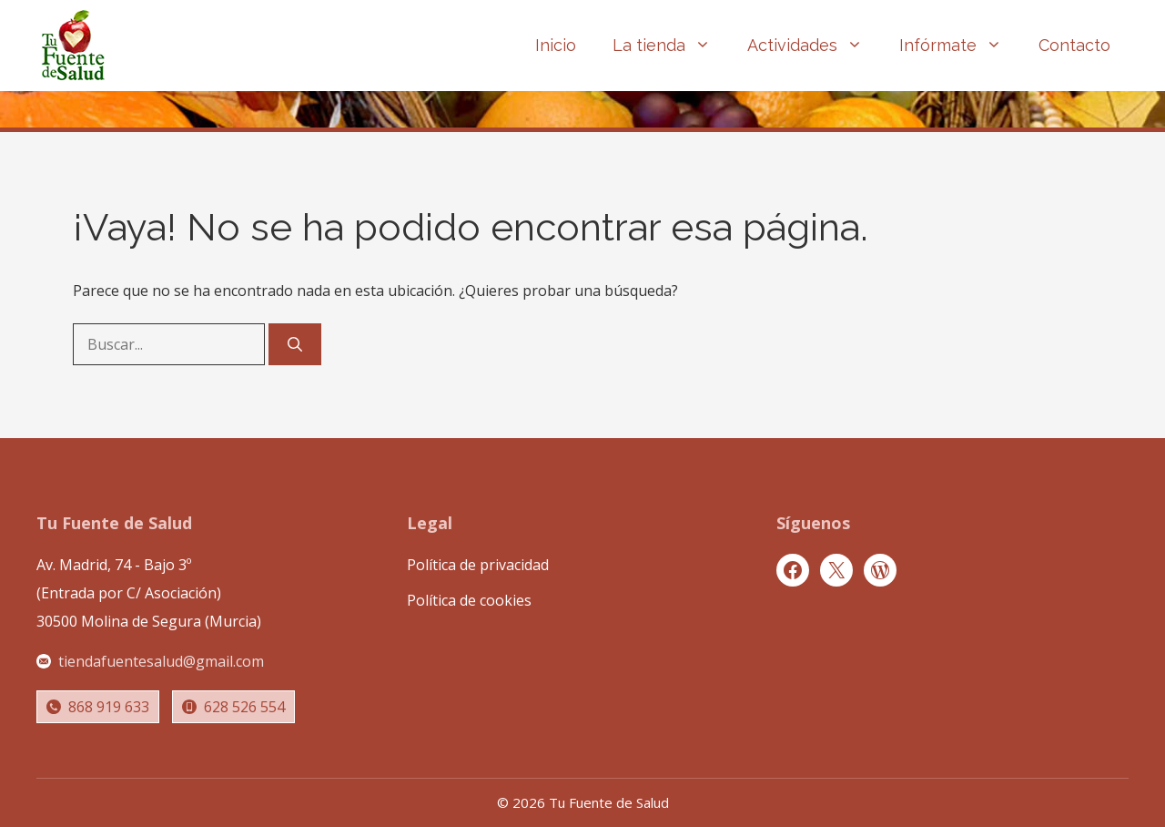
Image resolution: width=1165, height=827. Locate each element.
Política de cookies (469, 600)
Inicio (555, 45)
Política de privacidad (478, 565)
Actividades (814, 45)
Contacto (1074, 45)
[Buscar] (294, 344)
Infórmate (959, 45)
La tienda (671, 45)
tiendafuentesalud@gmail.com (161, 661)
